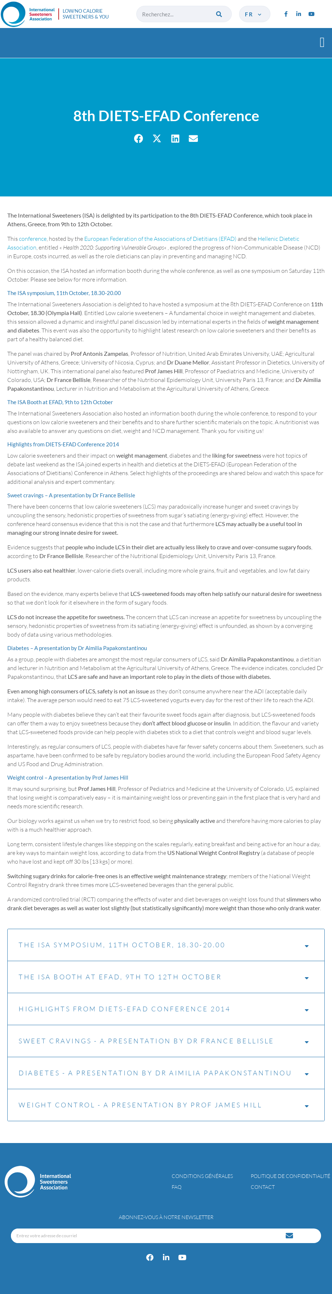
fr (254, 14)
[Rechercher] (219, 14)
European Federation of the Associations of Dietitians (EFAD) (160, 238)
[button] (322, 42)
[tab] (166, 293)
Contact (263, 1187)
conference (33, 238)
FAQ (176, 1187)
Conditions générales (202, 1176)
